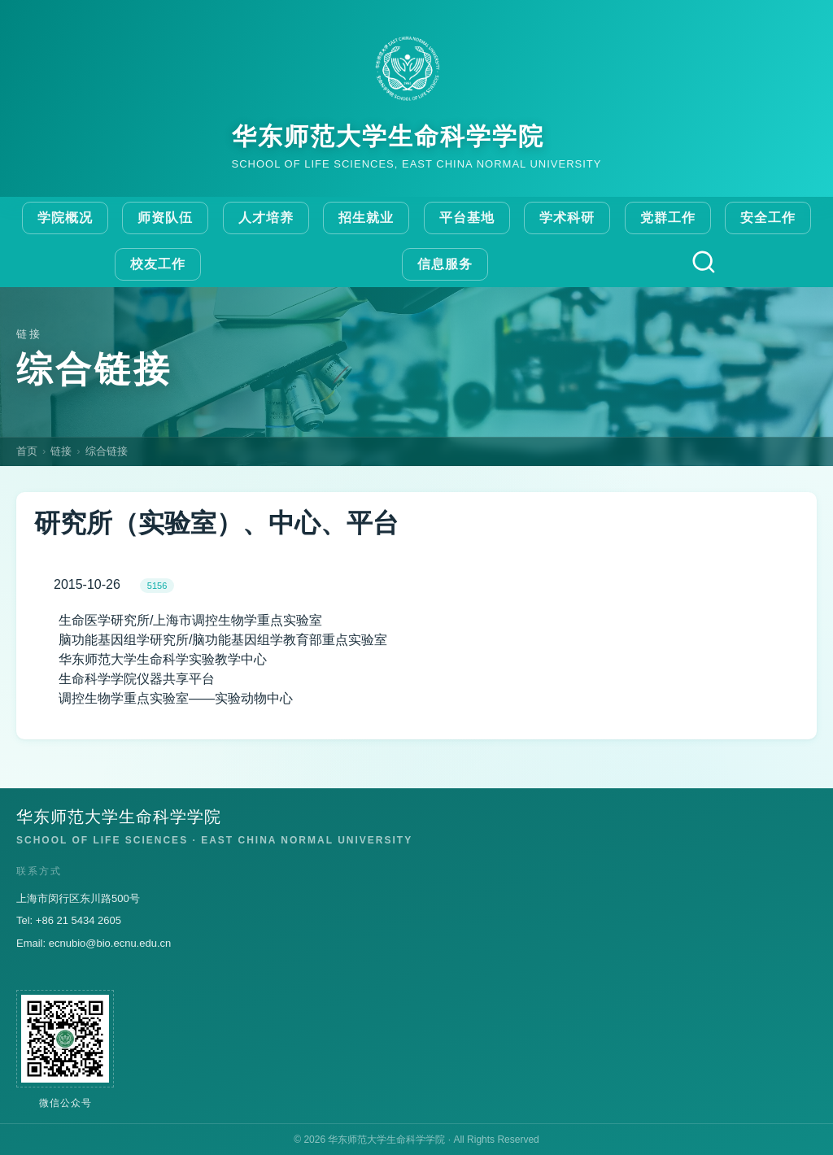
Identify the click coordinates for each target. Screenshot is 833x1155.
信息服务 (445, 264)
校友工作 (157, 264)
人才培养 (266, 217)
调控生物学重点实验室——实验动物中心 (176, 698)
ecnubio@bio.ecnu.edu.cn (110, 943)
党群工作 (668, 217)
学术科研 (567, 217)
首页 (26, 451)
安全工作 (768, 217)
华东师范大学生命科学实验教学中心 (163, 659)
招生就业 (366, 217)
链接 (61, 451)
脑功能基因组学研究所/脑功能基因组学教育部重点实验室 (223, 640)
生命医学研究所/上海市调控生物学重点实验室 (190, 620)
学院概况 (65, 217)
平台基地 (467, 217)
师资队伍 (165, 217)
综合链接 (106, 451)
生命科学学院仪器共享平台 (137, 679)
